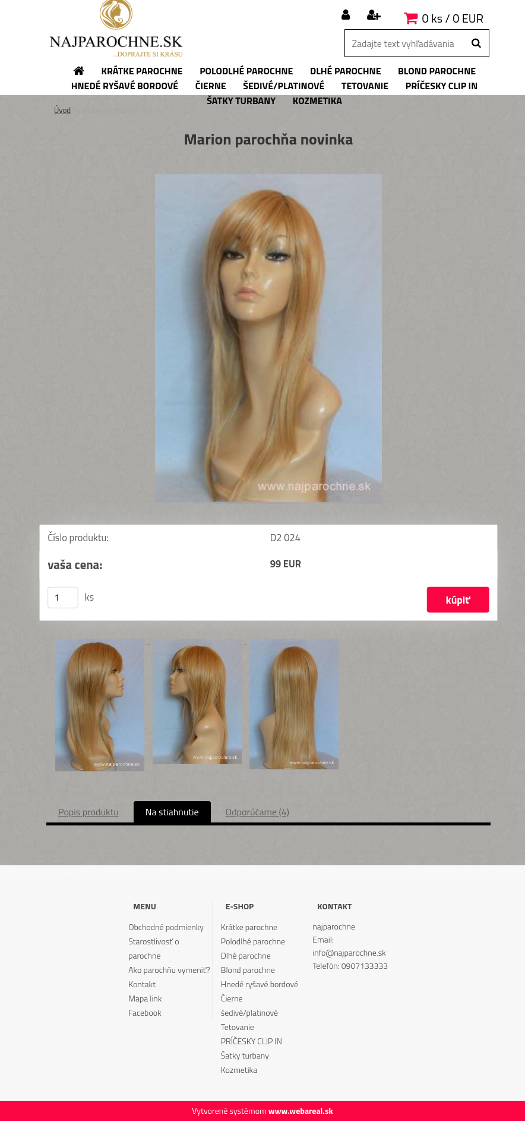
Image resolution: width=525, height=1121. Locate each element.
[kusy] (63, 597)
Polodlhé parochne (253, 941)
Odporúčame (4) (257, 812)
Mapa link (145, 998)
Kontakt (142, 984)
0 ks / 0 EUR (452, 18)
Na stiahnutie (172, 812)
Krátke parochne (249, 927)
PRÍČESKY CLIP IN (251, 1041)
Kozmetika (239, 1069)
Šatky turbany (245, 1055)
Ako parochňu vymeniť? (169, 969)
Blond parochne (248, 969)
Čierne (232, 998)
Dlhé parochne (246, 955)
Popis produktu (88, 812)
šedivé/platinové (249, 1012)
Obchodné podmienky (166, 927)
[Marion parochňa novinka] (268, 179)
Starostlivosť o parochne (153, 948)
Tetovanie (237, 1026)
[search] (476, 43)
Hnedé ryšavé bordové (259, 984)
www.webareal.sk (300, 1110)
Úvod (62, 110)
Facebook (144, 1012)
